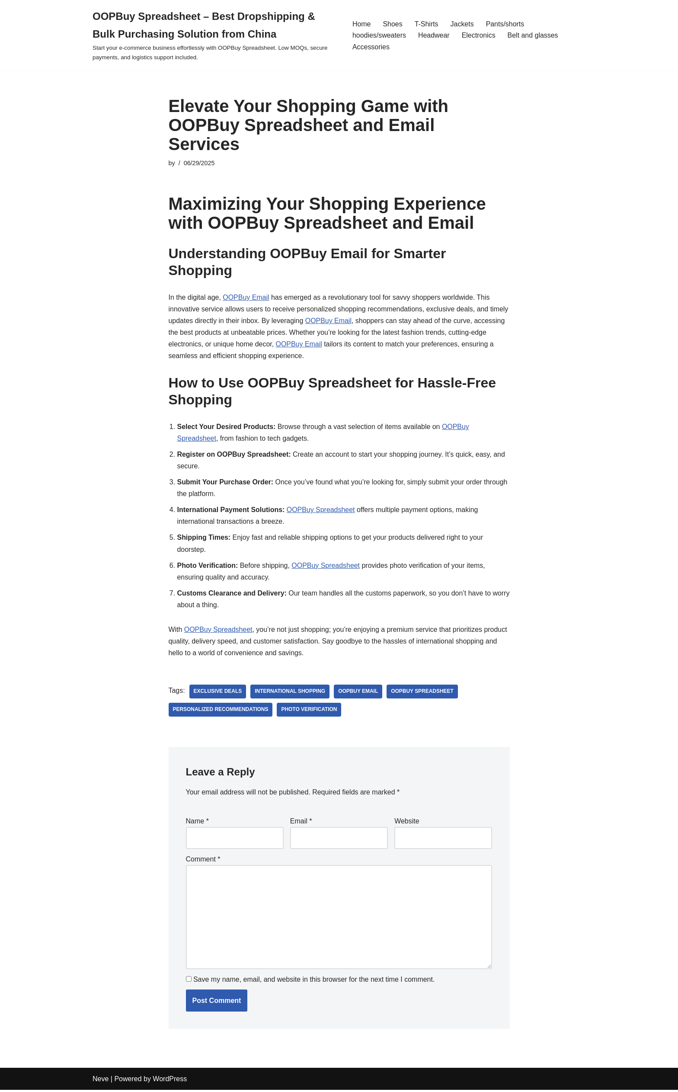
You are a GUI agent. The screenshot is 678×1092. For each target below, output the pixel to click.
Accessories (371, 47)
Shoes (392, 24)
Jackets (462, 24)
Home (361, 24)
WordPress (170, 1081)
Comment (203, 861)
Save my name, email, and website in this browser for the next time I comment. (314, 981)
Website (406, 822)
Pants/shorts (505, 24)
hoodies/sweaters (379, 35)
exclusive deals (218, 693)
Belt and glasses (533, 35)
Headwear (434, 35)
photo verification (309, 711)
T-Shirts (426, 24)
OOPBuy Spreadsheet (321, 510)
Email (301, 822)
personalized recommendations (221, 711)
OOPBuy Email (246, 297)
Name (197, 822)
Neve (101, 1081)
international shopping (290, 693)
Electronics (479, 35)
